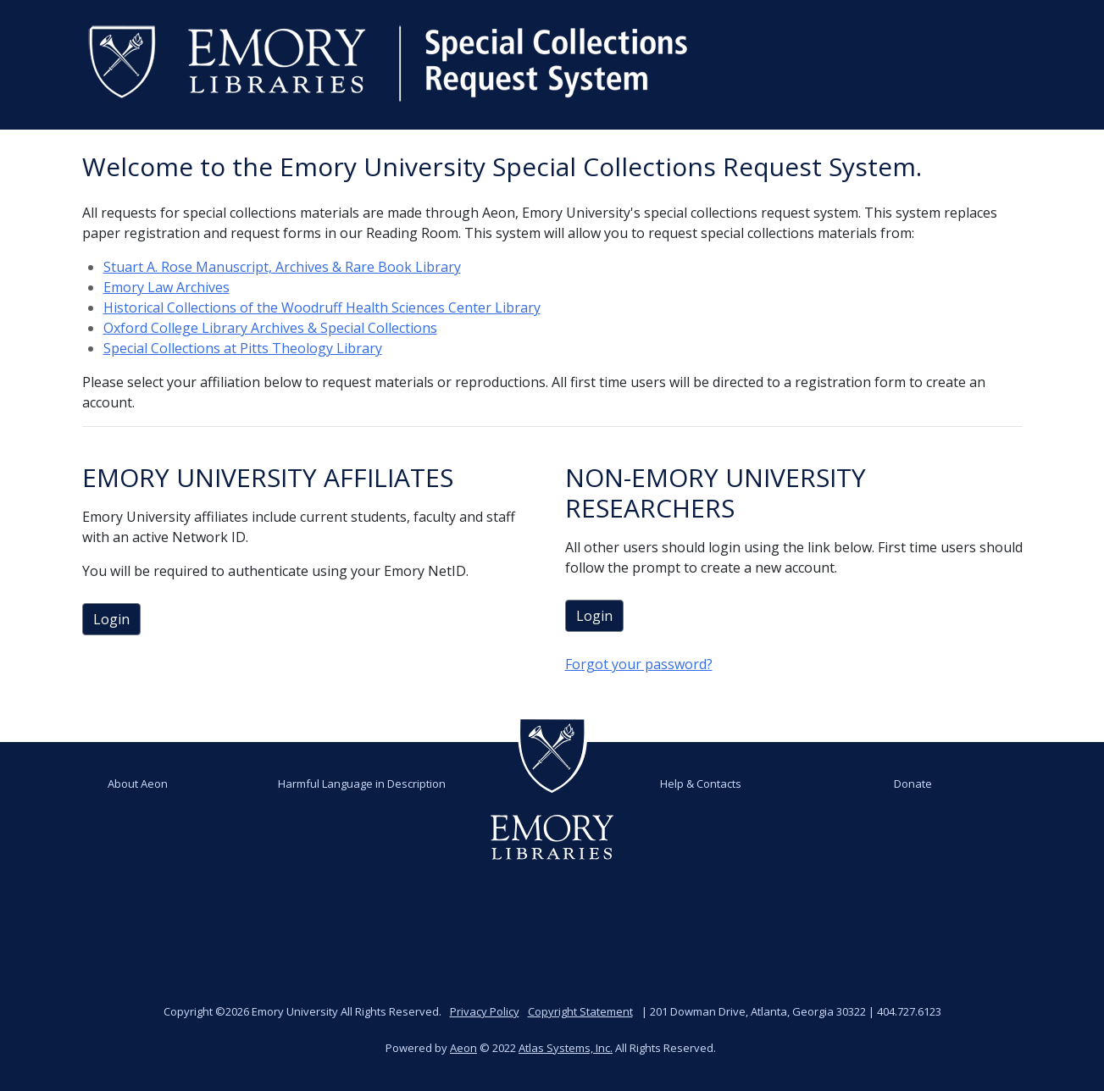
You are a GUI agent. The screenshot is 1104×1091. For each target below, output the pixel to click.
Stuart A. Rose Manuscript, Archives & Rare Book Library (282, 267)
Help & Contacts (700, 783)
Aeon (463, 1047)
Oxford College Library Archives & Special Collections (270, 327)
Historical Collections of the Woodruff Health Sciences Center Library (322, 307)
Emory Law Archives (166, 287)
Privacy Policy (484, 1011)
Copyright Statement (580, 1011)
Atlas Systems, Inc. (566, 1047)
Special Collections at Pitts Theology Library (242, 348)
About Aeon (138, 783)
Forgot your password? (639, 664)
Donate (913, 783)
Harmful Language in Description (362, 783)
